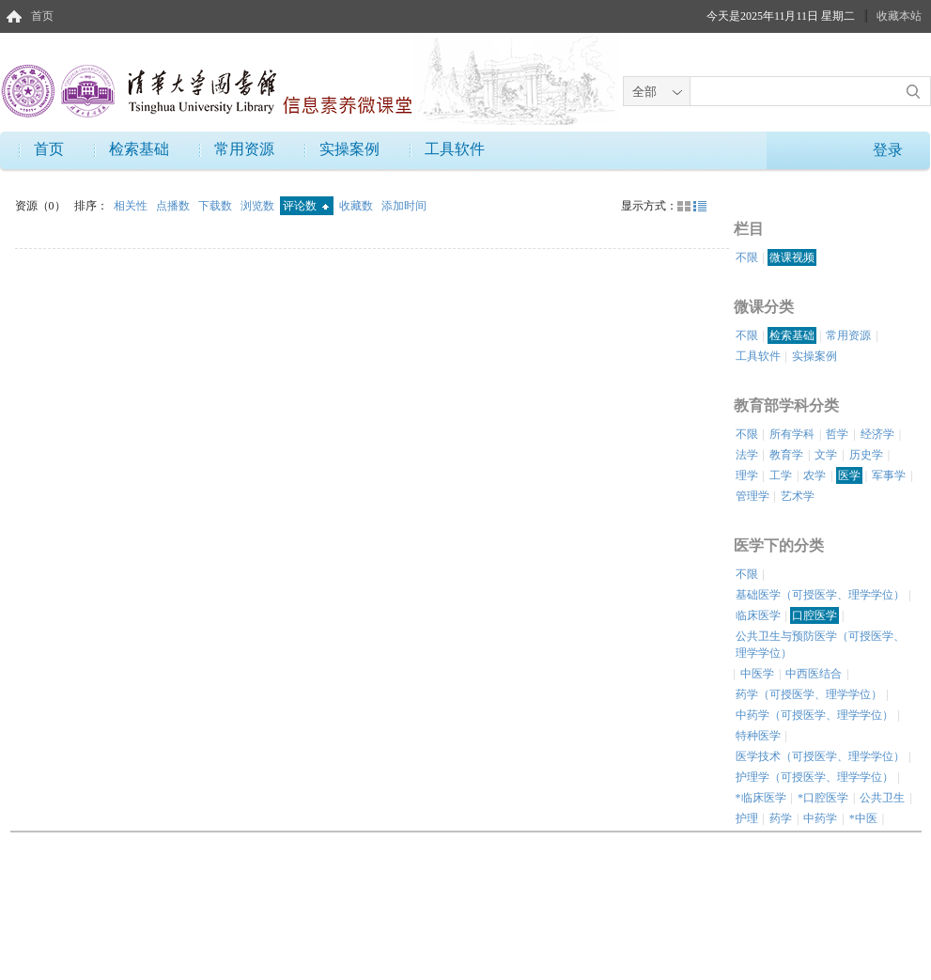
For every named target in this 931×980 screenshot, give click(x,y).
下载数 (216, 205)
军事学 (889, 475)
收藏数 (357, 205)
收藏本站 (899, 16)
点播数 (174, 205)
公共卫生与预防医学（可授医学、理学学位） (820, 645)
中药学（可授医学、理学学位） (814, 715)
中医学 (757, 673)
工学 (780, 475)
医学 (849, 475)
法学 (747, 454)
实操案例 (349, 149)
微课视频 (792, 257)
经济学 (877, 434)
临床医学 (758, 615)
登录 (888, 150)
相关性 (132, 205)
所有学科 (792, 434)
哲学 (837, 434)
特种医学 (758, 735)
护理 (747, 818)
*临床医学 (761, 797)
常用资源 (244, 149)
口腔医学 (814, 615)
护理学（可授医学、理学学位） (814, 777)
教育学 (786, 454)
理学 (747, 475)
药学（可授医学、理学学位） (809, 694)
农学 (814, 475)
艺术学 (798, 496)
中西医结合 (813, 673)
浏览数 (259, 205)
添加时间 (404, 205)
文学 (826, 454)
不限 (747, 257)
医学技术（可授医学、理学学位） (820, 756)
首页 (42, 16)
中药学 (820, 818)
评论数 (306, 205)
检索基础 (139, 149)
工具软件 (455, 149)
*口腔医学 (823, 797)
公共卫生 (882, 797)
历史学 (866, 454)
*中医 (863, 818)
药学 (780, 818)
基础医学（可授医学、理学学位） (820, 594)
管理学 (752, 496)
